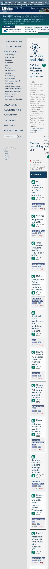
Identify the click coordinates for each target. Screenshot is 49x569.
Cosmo (6, 152)
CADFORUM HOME (13, 41)
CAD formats (9, 83)
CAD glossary (10, 78)
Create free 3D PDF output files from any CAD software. (37, 391)
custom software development (37, 129)
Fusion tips (9, 63)
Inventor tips (9, 57)
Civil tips (8, 65)
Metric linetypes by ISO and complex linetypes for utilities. (37, 283)
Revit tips (8, 60)
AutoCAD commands (12, 86)
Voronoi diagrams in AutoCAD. (37, 219)
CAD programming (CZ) (13, 99)
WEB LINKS (9, 125)
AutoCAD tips (10, 55)
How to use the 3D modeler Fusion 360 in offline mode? (37, 358)
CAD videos (9, 96)
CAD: (46, 137)
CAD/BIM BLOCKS (13, 110)
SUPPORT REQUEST (13, 130)
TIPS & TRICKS (11, 51)
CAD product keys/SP (12, 81)
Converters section (19, 21)
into (5, 150)
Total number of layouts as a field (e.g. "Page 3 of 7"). (37, 249)
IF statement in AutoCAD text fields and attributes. (37, 188)
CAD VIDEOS (10, 120)
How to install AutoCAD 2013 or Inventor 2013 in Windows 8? (37, 502)
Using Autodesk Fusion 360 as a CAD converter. (36, 426)
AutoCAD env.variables (13, 91)
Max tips (8, 68)
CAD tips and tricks (37, 54)
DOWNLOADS (10, 105)
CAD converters (11, 94)
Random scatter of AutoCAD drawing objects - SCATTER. (36, 466)
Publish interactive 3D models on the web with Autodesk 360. (37, 541)
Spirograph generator (23, 20)
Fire (5, 159)
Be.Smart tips (10, 70)
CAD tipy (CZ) (10, 76)
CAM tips (8, 73)
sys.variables (19, 23)
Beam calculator (9, 20)
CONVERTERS (10, 115)
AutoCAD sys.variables (13, 89)
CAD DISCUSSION (12, 46)
